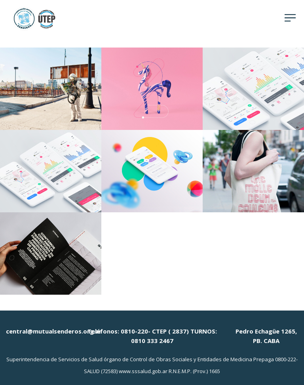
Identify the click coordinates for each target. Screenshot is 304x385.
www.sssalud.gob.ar (143, 371)
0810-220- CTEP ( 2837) (155, 331)
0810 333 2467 (152, 341)
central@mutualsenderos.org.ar (54, 331)
